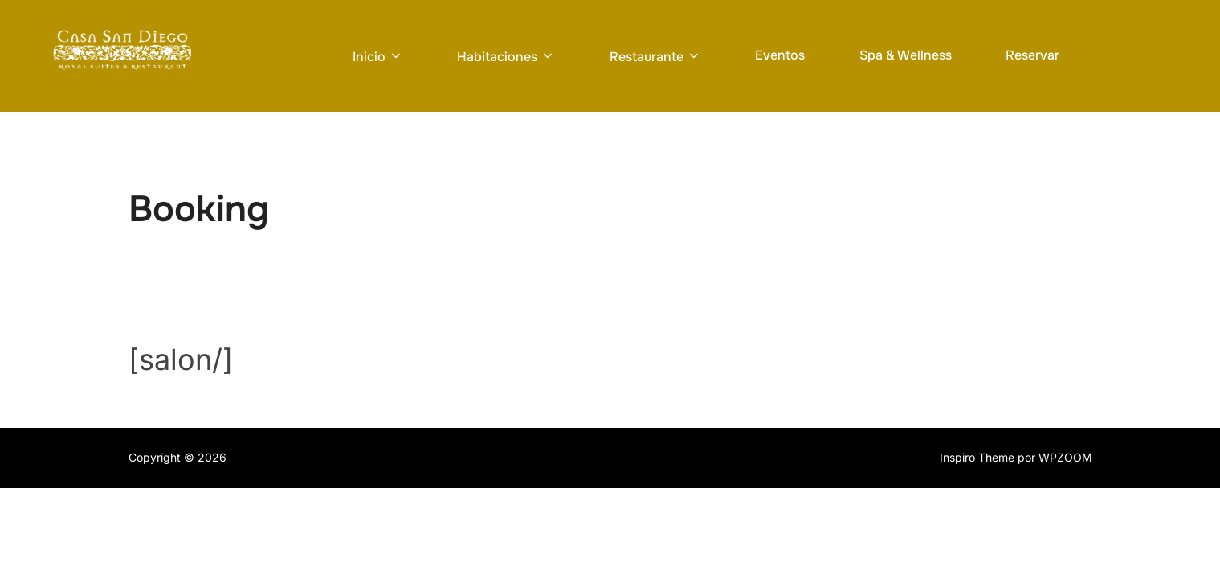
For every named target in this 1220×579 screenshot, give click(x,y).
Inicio (378, 56)
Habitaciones (506, 56)
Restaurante (655, 56)
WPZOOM (1065, 458)
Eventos (780, 55)
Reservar (1032, 55)
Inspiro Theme (977, 458)
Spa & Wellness (905, 55)
